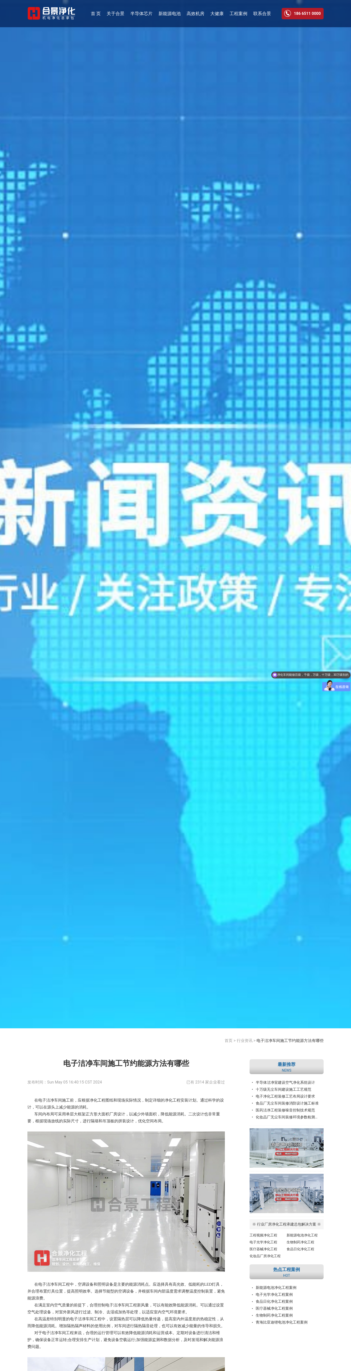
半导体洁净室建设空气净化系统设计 (285, 1082)
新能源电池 (169, 13)
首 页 (96, 13)
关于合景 (115, 13)
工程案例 (238, 13)
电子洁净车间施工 (54, 1100)
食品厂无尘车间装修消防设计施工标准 (287, 1103)
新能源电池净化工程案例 (276, 1287)
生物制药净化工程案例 (274, 1315)
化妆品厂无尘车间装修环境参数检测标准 (289, 1117)
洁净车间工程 (89, 1319)
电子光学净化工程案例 (274, 1294)
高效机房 (195, 13)
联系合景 (262, 13)
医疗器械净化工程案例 (274, 1308)
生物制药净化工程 (300, 1242)
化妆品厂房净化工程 (265, 1256)
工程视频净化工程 (263, 1235)
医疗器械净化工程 (263, 1249)
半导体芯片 (141, 13)
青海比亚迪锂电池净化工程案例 (282, 1322)
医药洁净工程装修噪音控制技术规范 (285, 1110)
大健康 (217, 13)
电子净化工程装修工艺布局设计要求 (285, 1096)
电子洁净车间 (50, 1284)
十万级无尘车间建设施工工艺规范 (283, 1089)
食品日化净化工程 (300, 1249)
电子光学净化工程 (263, 1242)
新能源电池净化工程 (302, 1235)
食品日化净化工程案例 (274, 1301)
